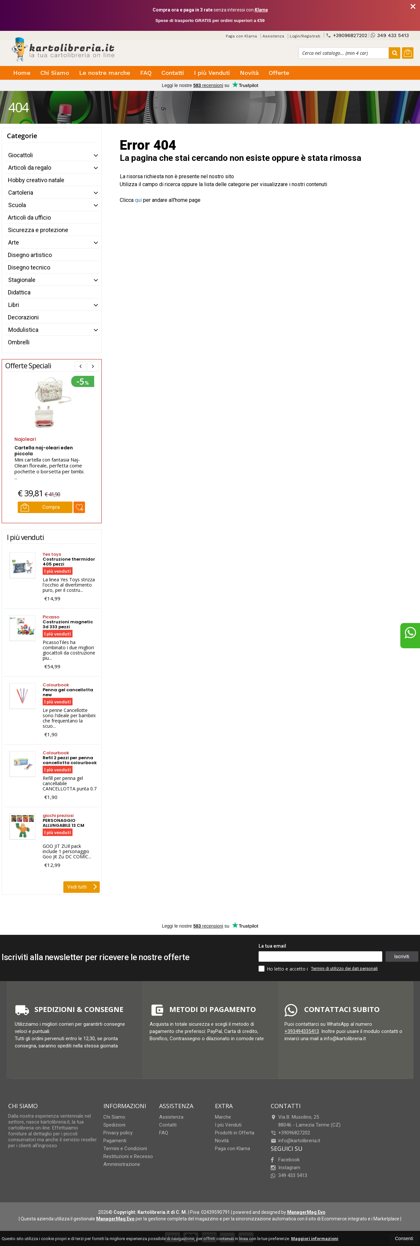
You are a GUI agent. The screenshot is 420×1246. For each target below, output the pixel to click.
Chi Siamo (54, 72)
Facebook (285, 1160)
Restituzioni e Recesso (128, 1156)
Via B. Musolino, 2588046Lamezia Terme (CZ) (306, 1121)
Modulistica (23, 329)
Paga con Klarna (241, 36)
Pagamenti (114, 1141)
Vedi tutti (82, 886)
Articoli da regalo (29, 167)
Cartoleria (20, 192)
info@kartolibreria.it (295, 1141)
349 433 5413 (390, 35)
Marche (223, 1117)
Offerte (279, 72)
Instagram (285, 1168)
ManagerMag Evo (306, 1212)
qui (138, 200)
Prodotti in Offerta (234, 1133)
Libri (13, 304)
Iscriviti (401, 956)
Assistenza (273, 36)
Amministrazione (121, 1164)
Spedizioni (114, 1125)
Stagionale (21, 279)
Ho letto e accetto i (284, 968)
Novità (249, 72)
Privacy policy (118, 1133)
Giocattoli (20, 155)
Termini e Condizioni (125, 1148)
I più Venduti (212, 72)
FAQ (146, 72)
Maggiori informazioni (314, 1238)
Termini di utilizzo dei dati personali (344, 968)
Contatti (172, 72)
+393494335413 (301, 1031)
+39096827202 (346, 35)
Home (22, 72)
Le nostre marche (104, 72)
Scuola (17, 205)
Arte (13, 242)
